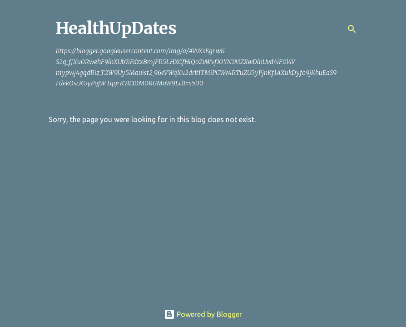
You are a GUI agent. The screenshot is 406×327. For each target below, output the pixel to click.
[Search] (352, 29)
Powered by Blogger (203, 314)
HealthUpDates (116, 28)
